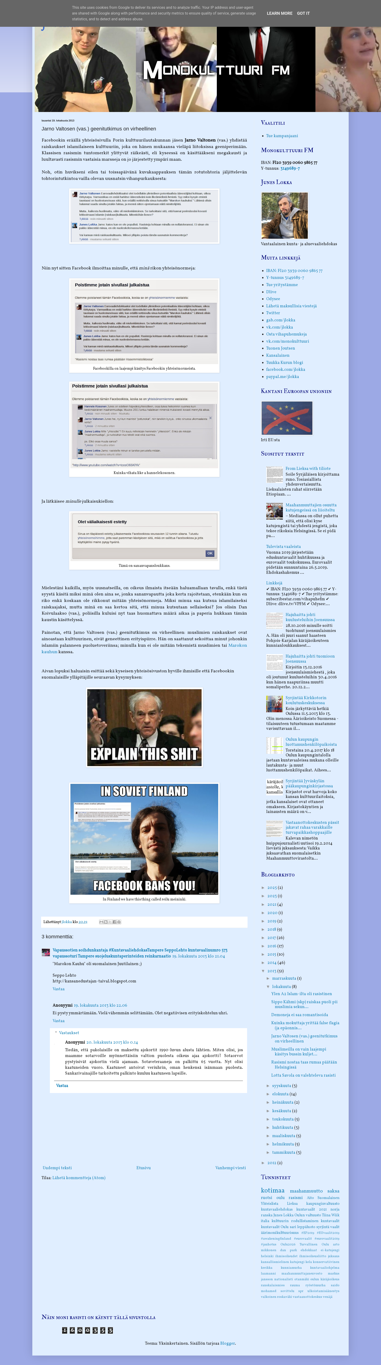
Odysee (273, 299)
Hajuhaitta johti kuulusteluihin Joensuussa (310, 617)
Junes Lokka (283, 1215)
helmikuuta (283, 1144)
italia (265, 1221)
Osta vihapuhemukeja (286, 334)
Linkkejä (274, 583)
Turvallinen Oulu (314, 1244)
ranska (266, 1215)
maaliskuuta (284, 1136)
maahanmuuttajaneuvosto (301, 1273)
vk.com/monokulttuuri (287, 341)
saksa (333, 1191)
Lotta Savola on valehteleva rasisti (303, 1075)
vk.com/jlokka (279, 327)
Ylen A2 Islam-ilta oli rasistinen (301, 994)
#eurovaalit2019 (326, 1238)
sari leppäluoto (302, 1227)
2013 (272, 971)
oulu (280, 1198)
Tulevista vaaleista (283, 547)
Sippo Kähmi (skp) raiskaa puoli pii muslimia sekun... (304, 1004)
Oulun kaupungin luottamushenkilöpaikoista (311, 742)
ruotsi (266, 1198)
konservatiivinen (326, 1262)
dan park (288, 1250)
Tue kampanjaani (282, 136)
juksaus (333, 1256)
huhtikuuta (283, 1128)
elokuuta (281, 1094)
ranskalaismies (273, 1285)
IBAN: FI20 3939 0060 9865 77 (294, 271)
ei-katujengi (330, 1250)
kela (308, 1262)
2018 (272, 930)
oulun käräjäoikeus (324, 1279)
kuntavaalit (330, 1221)
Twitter (273, 313)
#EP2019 (307, 1233)
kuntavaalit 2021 (311, 1209)
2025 (272, 888)
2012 (272, 1163)
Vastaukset (69, 1033)
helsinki (267, 1256)
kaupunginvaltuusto (322, 1203)
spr (300, 1291)
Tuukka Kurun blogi (284, 363)
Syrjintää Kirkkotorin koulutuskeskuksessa (306, 700)
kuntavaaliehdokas (277, 1209)
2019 (272, 921)
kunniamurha (291, 1267)
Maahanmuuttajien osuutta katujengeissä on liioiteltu (311, 507)
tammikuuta (284, 1153)
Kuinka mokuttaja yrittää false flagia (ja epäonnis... (305, 1025)
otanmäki (301, 1279)
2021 (272, 905)
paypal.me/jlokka (282, 377)
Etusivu (143, 1168)
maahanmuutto (306, 1191)
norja (334, 1209)
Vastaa (59, 989)
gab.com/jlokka (280, 320)
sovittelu (287, 1291)
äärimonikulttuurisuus (280, 1232)
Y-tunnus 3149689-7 (285, 278)
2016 (272, 946)
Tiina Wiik (330, 1215)
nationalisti (283, 1279)
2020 (272, 913)
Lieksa (292, 1203)
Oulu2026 (288, 1244)
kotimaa (273, 1191)
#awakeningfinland (276, 1238)
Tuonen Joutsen (280, 348)
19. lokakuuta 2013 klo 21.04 (198, 956)
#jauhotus (268, 1244)
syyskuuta (282, 1086)
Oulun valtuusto (307, 1215)
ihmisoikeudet (286, 1256)
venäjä (328, 1297)
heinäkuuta (283, 1102)
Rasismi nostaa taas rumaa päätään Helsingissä (304, 1065)
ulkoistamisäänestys (323, 1291)
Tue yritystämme (282, 285)
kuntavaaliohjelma (324, 1267)
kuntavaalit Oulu (275, 1227)
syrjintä (322, 1227)
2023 (272, 896)
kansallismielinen (275, 1262)
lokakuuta (282, 987)
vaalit (334, 1227)
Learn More (280, 13)
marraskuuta (284, 978)
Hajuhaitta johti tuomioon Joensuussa (310, 659)
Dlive (271, 292)
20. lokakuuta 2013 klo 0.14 (112, 1042)
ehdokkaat (309, 1250)
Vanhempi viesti (230, 1168)
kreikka (266, 1267)
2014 (272, 963)
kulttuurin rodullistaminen (295, 1221)
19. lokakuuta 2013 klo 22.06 (100, 1006)
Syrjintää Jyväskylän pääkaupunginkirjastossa (309, 783)
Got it (303, 13)
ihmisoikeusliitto (312, 1256)
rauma (295, 1285)
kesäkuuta (282, 1111)
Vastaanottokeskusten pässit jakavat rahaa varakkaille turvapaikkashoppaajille (312, 828)
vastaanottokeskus (307, 1297)
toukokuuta (283, 1119)
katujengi (297, 1262)
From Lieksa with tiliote (308, 469)
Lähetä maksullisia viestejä (291, 306)
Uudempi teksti (57, 1168)
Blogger (227, 1344)
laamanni (268, 1273)
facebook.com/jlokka (285, 370)
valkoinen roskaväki (276, 1297)
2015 (272, 954)
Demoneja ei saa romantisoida (299, 1015)
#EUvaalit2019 (328, 1233)
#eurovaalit (303, 1238)
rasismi (296, 1198)
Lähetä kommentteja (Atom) (78, 1178)
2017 (272, 938)
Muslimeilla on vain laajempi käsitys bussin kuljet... (298, 1052)
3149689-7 (290, 169)
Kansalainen (278, 356)
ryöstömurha (315, 1285)
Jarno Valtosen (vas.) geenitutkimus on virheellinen (304, 1038)
